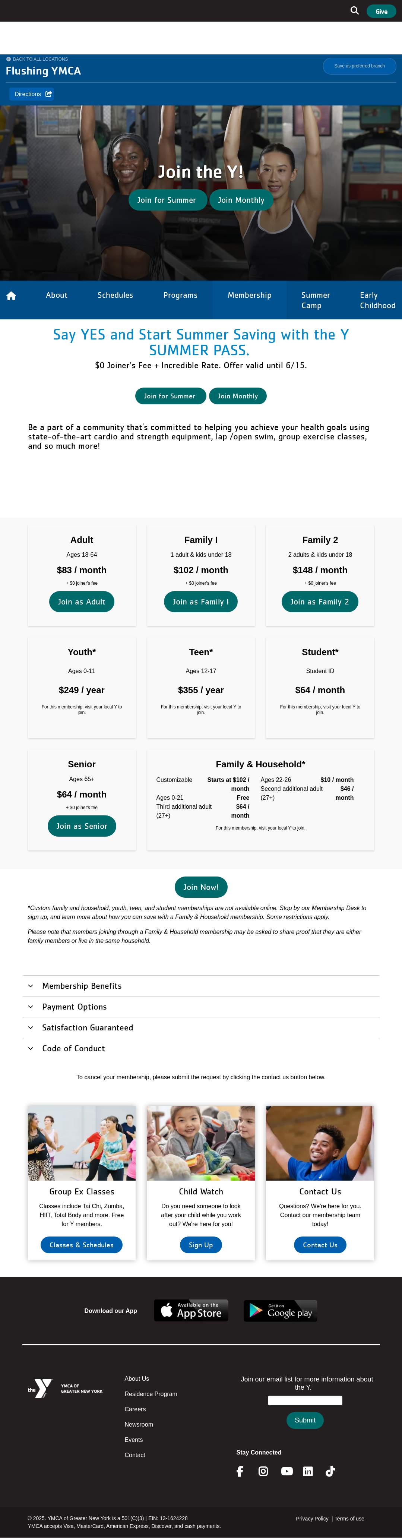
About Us (137, 1379)
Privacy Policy (312, 1519)
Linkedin (313, 1471)
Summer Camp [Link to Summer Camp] (315, 300)
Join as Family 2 (320, 529)
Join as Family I (201, 529)
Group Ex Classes (81, 1191)
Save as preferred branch (360, 66)
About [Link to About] (57, 295)
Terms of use (349, 1519)
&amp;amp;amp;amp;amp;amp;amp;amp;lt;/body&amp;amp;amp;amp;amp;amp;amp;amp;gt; (305, 1409)
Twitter (335, 1471)
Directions (28, 94)
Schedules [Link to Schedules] (115, 295)
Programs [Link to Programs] (180, 295)
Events (134, 1440)
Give (381, 11)
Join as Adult (82, 529)
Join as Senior (82, 754)
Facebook (245, 1471)
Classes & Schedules (82, 1244)
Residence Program (151, 1394)
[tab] (201, 985)
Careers (135, 1409)
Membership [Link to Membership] (250, 295)
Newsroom (139, 1424)
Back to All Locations (40, 59)
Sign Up (201, 1244)
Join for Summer (168, 200)
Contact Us (320, 1191)
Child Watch (201, 1191)
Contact (135, 1455)
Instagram (268, 1471)
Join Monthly (241, 200)
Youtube (286, 1471)
